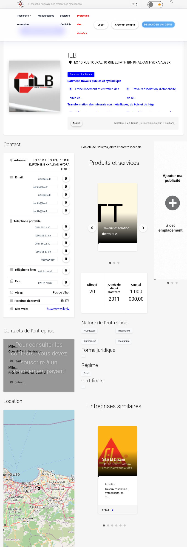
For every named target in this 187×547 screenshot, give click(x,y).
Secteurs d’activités (65, 20)
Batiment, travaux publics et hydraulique (94, 81)
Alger (76, 123)
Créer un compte (125, 24)
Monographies (46, 15)
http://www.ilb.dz (58, 308)
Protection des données (83, 24)
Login (101, 24)
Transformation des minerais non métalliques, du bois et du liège (111, 104)
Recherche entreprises (23, 20)
